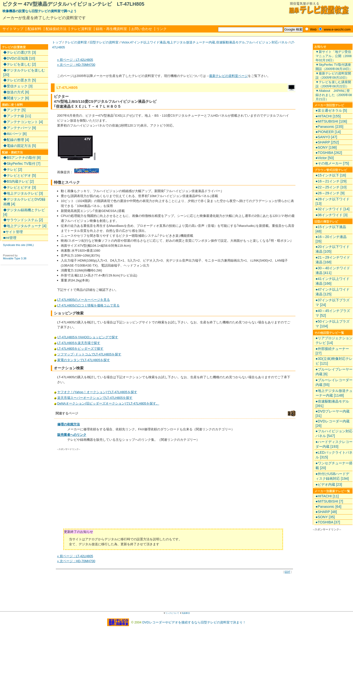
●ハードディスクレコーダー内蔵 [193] (334, 444)
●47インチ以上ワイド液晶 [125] (333, 291)
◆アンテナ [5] (14, 110)
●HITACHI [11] (327, 496)
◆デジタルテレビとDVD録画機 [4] (24, 201)
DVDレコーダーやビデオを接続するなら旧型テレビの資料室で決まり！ (194, 622)
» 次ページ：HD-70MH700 (76, 65)
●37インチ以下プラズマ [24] (333, 302)
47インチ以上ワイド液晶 (148, 42)
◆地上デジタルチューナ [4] (24, 226)
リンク (161, 29)
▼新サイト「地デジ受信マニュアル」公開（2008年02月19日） (334, 56)
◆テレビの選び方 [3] (19, 52)
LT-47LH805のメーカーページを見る (83, 300)
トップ (57, 42)
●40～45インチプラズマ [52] (333, 313)
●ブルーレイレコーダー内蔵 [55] (334, 382)
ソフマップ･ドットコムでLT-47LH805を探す (89, 354)
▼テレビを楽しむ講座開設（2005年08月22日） (333, 84)
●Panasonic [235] (329, 127)
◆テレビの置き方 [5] (19, 80)
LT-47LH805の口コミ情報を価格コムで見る (88, 305)
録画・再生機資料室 (111, 29)
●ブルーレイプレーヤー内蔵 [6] (334, 371)
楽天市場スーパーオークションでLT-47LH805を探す (94, 398)
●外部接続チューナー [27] (332, 351)
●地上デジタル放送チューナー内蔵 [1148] (334, 393)
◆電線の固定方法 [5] (19, 146)
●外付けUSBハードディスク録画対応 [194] (332, 476)
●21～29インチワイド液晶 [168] (333, 259)
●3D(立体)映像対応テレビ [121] (334, 361)
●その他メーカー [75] (332, 163)
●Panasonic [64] (328, 507)
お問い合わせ (141, 29)
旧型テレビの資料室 (104, 42)
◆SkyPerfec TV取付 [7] (21, 164)
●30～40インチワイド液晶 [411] (333, 270)
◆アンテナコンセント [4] (23, 122)
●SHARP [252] (327, 142)
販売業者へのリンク (71, 435)
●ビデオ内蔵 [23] (329, 484)
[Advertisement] (99, 491)
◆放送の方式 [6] (16, 92)
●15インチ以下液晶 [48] (331, 229)
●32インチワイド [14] (333, 209)
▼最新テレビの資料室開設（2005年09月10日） (333, 75)
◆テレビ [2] (12, 169)
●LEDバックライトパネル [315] (334, 454)
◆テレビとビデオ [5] (19, 175)
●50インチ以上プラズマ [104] (333, 323)
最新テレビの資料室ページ (228, 76)
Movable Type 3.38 (14, 258)
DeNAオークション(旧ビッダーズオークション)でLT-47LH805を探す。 (108, 403)
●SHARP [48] (326, 512)
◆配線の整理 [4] (16, 140)
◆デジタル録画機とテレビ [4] (24, 212)
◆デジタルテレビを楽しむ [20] (24, 72)
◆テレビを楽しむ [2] (19, 64)
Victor (125, 42)
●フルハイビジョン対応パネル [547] (334, 433)
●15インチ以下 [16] (331, 175)
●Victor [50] (325, 158)
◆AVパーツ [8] (15, 134)
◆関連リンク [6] (16, 98)
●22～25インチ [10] (331, 187)
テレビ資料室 (81, 29)
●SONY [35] (325, 517)
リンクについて (172, 613)
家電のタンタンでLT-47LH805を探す (83, 360)
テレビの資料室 (75, 42)
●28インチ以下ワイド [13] (333, 201)
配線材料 (34, 29)
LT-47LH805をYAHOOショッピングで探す (87, 337)
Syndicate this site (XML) (18, 244)
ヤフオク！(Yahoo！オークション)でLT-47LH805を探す (97, 392)
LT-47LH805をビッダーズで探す (80, 348)
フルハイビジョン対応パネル (267, 42)
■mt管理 (9, 238)
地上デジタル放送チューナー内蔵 (191, 42)
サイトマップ (12, 29)
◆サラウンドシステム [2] (23, 220)
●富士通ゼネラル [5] (331, 110)
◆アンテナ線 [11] (17, 116)
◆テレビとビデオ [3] (19, 187)
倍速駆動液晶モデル (230, 42)
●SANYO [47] (326, 137)
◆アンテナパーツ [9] (19, 128)
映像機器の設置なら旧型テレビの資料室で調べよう (39, 11)
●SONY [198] (326, 147)
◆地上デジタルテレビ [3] (23, 193)
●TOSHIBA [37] (328, 522)
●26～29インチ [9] (330, 193)
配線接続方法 (56, 29)
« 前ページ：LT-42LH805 (75, 60)
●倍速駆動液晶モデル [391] (332, 403)
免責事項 (186, 613)
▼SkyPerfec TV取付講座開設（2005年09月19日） (334, 67)
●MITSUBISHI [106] (331, 121)
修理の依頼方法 (68, 424)
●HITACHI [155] (328, 116)
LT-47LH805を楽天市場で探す (78, 343)
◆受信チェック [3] (17, 86)
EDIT (287, 572)
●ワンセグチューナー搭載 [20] (334, 465)
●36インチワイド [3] (332, 215)
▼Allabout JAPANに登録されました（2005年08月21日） (334, 95)
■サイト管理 (13, 232)
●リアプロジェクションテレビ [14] (334, 340)
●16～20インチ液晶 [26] (331, 239)
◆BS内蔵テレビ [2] (18, 181)
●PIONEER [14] (328, 132)
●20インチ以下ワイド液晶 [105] (333, 249)
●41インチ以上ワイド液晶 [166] (333, 281)
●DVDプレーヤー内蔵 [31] (333, 413)
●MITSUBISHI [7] (329, 501)
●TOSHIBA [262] (329, 153)
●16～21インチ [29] (331, 181)
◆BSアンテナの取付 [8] (22, 158)
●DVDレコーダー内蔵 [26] (333, 423)
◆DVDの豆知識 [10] (19, 58)
